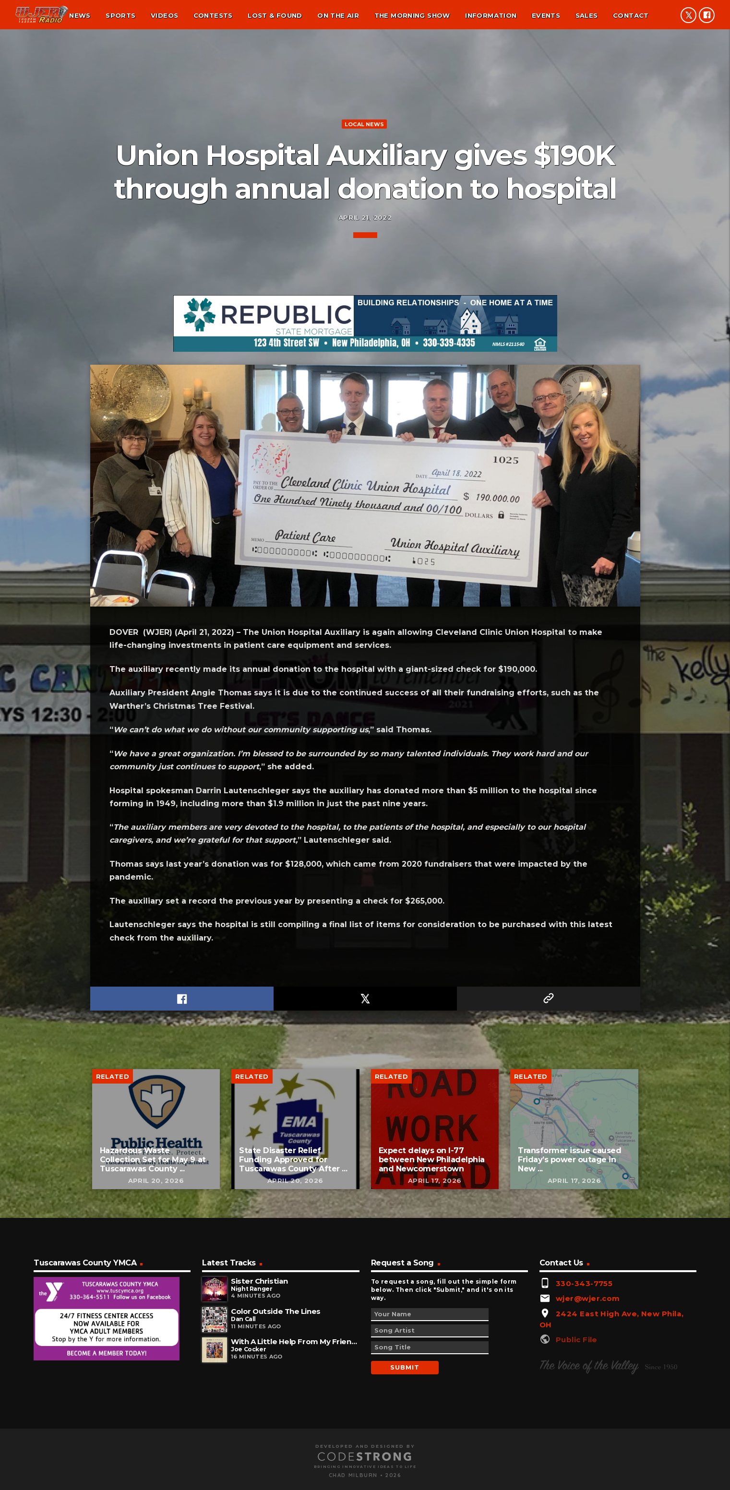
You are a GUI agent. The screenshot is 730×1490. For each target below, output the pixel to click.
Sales (586, 15)
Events (546, 15)
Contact (631, 15)
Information (490, 15)
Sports (120, 15)
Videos (164, 15)
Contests (213, 15)
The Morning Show (412, 15)
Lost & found (275, 15)
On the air (338, 15)
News (80, 15)
